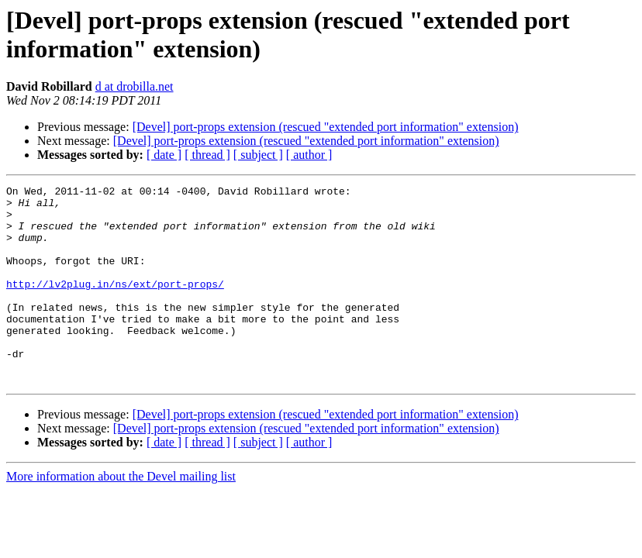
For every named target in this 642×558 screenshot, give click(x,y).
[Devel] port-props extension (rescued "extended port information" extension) (326, 126)
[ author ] (309, 154)
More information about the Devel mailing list (121, 515)
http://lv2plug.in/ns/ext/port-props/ (115, 305)
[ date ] (164, 154)
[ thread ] (207, 154)
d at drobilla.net (134, 86)
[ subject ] (258, 154)
